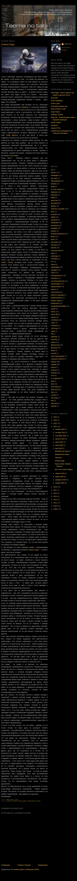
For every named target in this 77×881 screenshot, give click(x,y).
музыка (53, 248)
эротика (54, 373)
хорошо (54, 362)
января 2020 (60, 483)
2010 (55, 506)
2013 (55, 496)
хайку (53, 350)
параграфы (55, 267)
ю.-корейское (56, 378)
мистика (54, 245)
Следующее (5, 865)
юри (52, 381)
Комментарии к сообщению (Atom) (26, 869)
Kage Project (55, 112)
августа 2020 (60, 439)
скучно (53, 317)
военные (54, 195)
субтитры (54, 328)
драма (53, 206)
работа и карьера (57, 295)
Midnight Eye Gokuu (62, 454)
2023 (55, 417)
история (14, 801)
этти (52, 375)
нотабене (54, 259)
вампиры (54, 192)
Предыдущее (43, 865)
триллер (54, 339)
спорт (53, 323)
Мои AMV (54, 98)
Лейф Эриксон (12, 135)
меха (53, 239)
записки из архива (57, 209)
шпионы (54, 370)
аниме (9, 801)
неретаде (54, 256)
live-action (54, 398)
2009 (55, 509)
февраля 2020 (60, 480)
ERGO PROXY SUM (58, 109)
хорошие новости (57, 359)
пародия (54, 270)
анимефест (55, 175)
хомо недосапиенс (58, 356)
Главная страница (24, 865)
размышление (56, 298)
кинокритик (55, 225)
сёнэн (38, 801)
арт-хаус (54, 178)
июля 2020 (59, 442)
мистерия (54, 242)
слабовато (55, 320)
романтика (55, 303)
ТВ (52, 334)
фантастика (55, 345)
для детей (54, 203)
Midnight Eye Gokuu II (63, 451)
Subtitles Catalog (57, 114)
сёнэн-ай (54, 314)
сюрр (53, 331)
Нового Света (6, 262)
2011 (55, 503)
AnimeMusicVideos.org (59, 106)
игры (52, 211)
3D (52, 170)
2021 (55, 423)
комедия (54, 228)
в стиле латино (56, 189)
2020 (55, 426)
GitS (52, 392)
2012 (55, 499)
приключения (31, 801)
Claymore (58, 457)
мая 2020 (59, 448)
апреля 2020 (60, 473)
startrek (53, 406)
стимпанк (54, 325)
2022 (55, 420)
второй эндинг (34, 550)
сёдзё (53, 309)
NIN (52, 400)
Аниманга (54, 125)
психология (55, 292)
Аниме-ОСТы (56, 128)
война (53, 197)
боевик (53, 184)
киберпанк (55, 223)
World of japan (56, 122)
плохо (53, 273)
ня (52, 261)
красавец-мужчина (58, 234)
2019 (55, 487)
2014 (55, 493)
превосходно (22, 801)
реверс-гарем (56, 300)
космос (53, 231)
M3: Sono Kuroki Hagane (64, 469)
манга (53, 236)
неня (52, 253)
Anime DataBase (57, 101)
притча (53, 289)
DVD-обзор (55, 387)
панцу (53, 264)
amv (52, 384)
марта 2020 (59, 476)
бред (53, 186)
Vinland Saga (59, 461)
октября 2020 (60, 432)
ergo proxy (54, 389)
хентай (53, 353)
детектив (54, 200)
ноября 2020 (60, 429)
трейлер (54, 337)
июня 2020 (59, 445)
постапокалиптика (57, 281)
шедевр (54, 364)
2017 (55, 490)
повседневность (57, 275)
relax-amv (54, 403)
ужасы (53, 342)
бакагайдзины (56, 181)
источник (14, 155)
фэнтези (54, 348)
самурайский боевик (58, 306)
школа (53, 367)
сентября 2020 (61, 436)
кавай (53, 217)
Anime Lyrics (55, 103)
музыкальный (56, 250)
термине (24, 107)
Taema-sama (68, 44)
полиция (54, 278)
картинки (54, 220)
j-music (53, 395)
